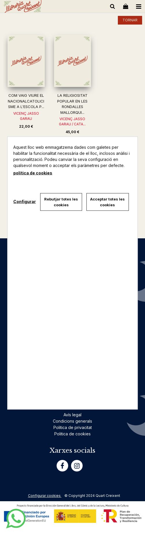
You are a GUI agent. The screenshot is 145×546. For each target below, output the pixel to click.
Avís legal (72, 414)
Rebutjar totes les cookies (61, 202)
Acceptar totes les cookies (107, 202)
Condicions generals (72, 421)
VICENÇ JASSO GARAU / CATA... (72, 121)
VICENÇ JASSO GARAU (26, 116)
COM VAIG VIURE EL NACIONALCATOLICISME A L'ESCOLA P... (26, 101)
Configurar (24, 201)
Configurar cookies (45, 495)
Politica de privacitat (72, 427)
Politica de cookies (72, 433)
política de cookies (32, 172)
